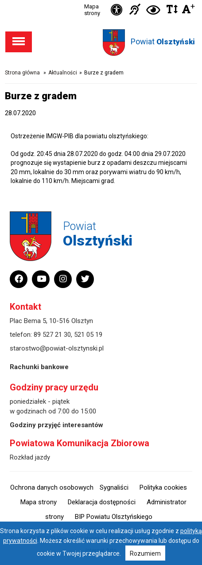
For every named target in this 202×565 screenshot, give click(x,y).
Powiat (163, 41)
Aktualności (62, 73)
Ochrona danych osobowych (51, 487)
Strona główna (22, 73)
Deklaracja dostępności (102, 502)
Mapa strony (92, 9)
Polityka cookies (163, 487)
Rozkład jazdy (30, 457)
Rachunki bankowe (39, 367)
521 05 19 (88, 335)
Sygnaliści (114, 487)
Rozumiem (145, 553)
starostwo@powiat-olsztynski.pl (57, 348)
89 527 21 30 (52, 335)
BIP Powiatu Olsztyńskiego (113, 517)
